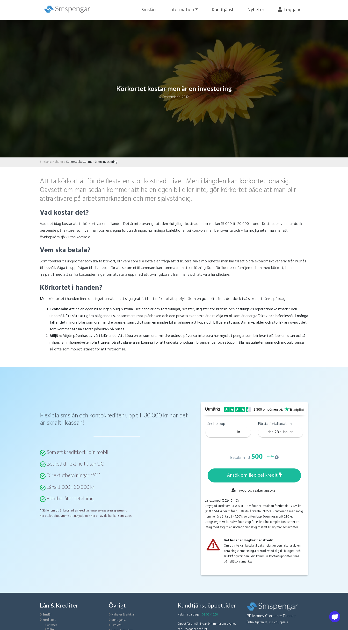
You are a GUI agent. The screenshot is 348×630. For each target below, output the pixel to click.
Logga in (289, 10)
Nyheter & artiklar (123, 614)
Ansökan (52, 625)
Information (181, 10)
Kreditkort (49, 620)
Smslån (148, 10)
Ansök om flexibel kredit (254, 475)
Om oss (116, 625)
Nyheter (255, 10)
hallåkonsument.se (240, 561)
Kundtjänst (223, 10)
